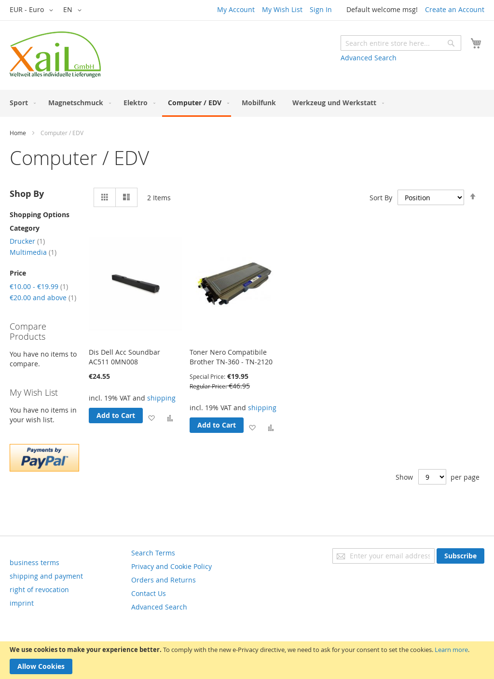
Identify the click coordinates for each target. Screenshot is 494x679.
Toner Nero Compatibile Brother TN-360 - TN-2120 (231, 356)
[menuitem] (21, 102)
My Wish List (282, 9)
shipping (161, 397)
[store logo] (55, 54)
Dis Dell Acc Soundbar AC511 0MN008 (124, 356)
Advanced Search (369, 57)
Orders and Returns (163, 579)
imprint (22, 603)
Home (18, 133)
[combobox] (401, 43)
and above (43, 297)
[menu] (247, 103)
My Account (236, 9)
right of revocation (39, 589)
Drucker (27, 241)
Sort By (381, 197)
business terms (34, 562)
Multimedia (33, 252)
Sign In (321, 9)
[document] (247, 660)
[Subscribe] (460, 556)
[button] (33, 10)
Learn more (451, 649)
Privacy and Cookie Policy (171, 566)
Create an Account (454, 9)
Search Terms (153, 552)
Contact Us (148, 593)
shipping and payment (46, 576)
